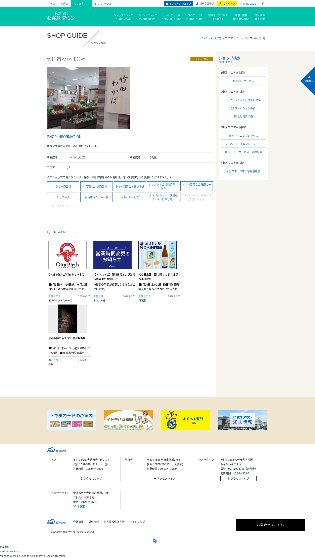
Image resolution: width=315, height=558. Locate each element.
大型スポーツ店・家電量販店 (243, 171)
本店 (52, 3)
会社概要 (78, 457)
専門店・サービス (243, 81)
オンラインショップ (180, 3)
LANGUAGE (249, 3)
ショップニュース (123, 17)
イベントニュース (147, 17)
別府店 (64, 3)
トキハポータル (103, 3)
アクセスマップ (93, 414)
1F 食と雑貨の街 (243, 116)
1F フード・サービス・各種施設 (243, 152)
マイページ (229, 3)
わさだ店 (216, 38)
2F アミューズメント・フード (243, 144)
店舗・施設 (241, 17)
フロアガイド (195, 17)
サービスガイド (172, 17)
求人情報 (260, 17)
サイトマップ (138, 457)
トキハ (61, 15)
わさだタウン (81, 3)
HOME (203, 38)
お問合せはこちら (231, 460)
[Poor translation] (14, 497)
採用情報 (94, 457)
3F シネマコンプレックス (243, 135)
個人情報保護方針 (114, 457)
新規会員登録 (206, 3)
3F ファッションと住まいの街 (243, 100)
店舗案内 (82, 442)
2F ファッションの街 (243, 108)
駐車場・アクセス (218, 17)
